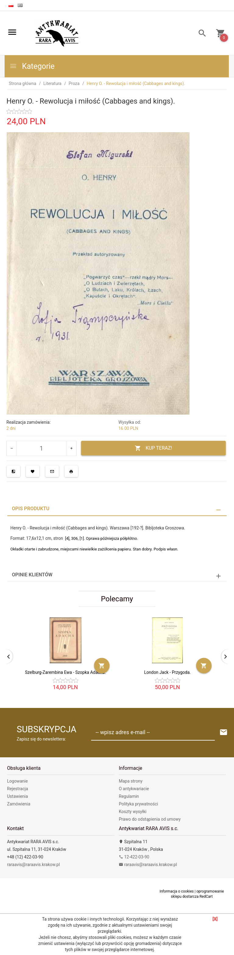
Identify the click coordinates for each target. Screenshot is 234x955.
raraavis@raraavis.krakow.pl (33, 864)
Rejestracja (17, 788)
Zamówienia (18, 803)
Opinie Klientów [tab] (32, 575)
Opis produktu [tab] (30, 508)
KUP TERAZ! (153, 448)
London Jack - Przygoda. (167, 672)
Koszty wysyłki (133, 811)
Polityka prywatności (138, 803)
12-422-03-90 (134, 856)
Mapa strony (131, 781)
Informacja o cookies (177, 891)
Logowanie (17, 781)
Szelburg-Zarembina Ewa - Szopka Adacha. (65, 672)
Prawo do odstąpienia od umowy (150, 819)
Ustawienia (17, 796)
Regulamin (129, 796)
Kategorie (32, 66)
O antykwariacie (134, 788)
